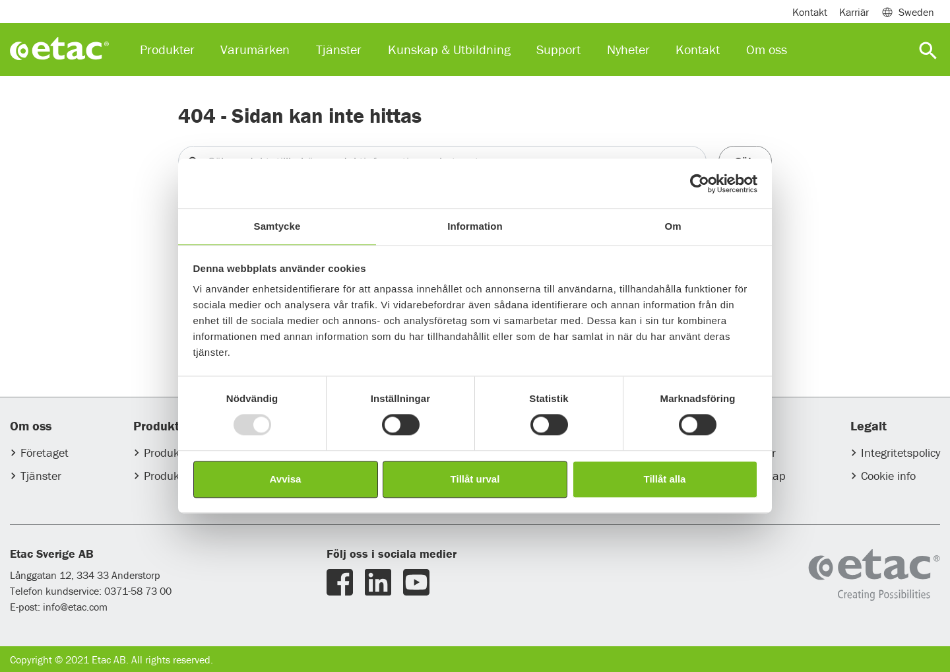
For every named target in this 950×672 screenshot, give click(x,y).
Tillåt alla (665, 479)
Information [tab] (475, 226)
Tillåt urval (475, 479)
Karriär (854, 11)
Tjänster (40, 475)
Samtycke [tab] (277, 226)
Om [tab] (672, 226)
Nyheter (628, 49)
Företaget (44, 452)
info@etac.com (75, 606)
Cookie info (888, 475)
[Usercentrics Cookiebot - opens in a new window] (699, 183)
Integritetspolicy (900, 452)
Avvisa (285, 479)
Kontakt (809, 11)
